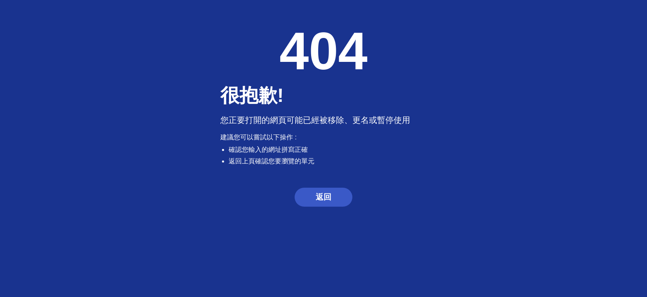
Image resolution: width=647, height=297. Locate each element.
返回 (323, 197)
